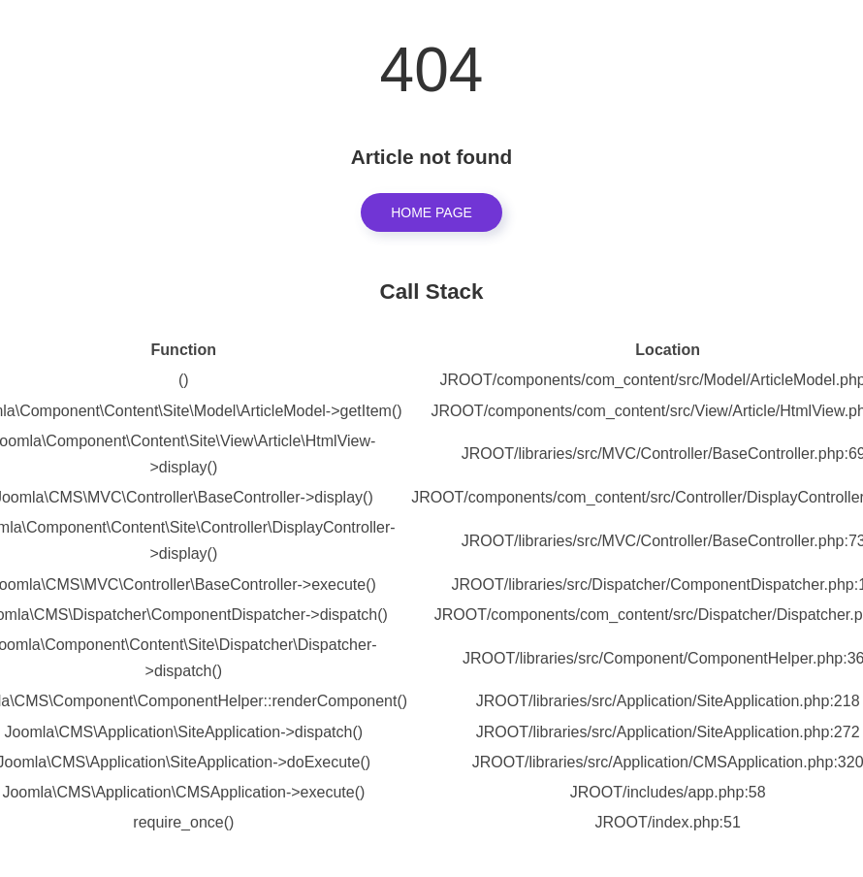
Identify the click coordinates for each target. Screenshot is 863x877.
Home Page (431, 212)
